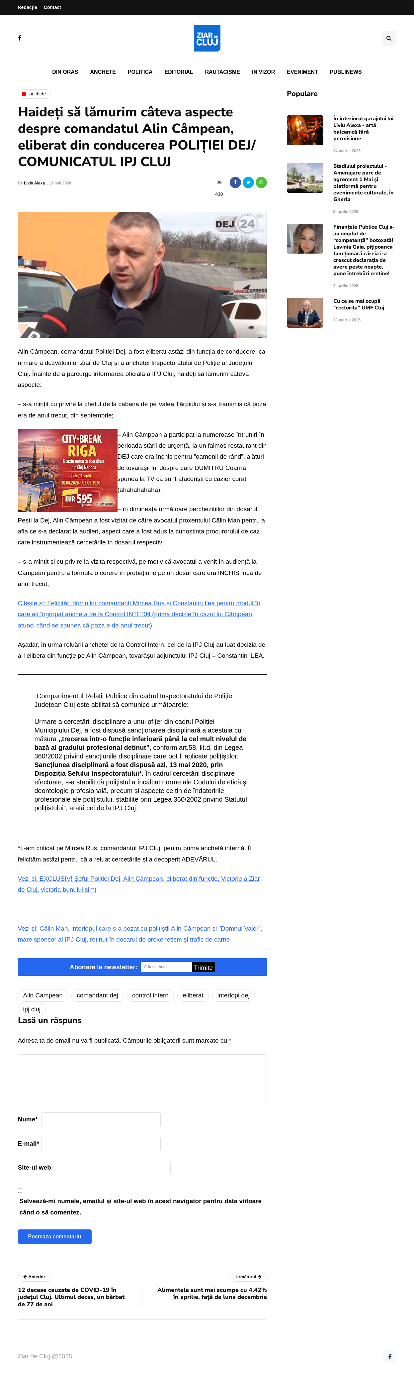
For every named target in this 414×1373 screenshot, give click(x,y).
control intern (150, 995)
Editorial (179, 72)
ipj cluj (32, 1009)
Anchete (103, 72)
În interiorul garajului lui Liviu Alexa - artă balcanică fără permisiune (363, 128)
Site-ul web (34, 1167)
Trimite (203, 967)
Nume (28, 1119)
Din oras (65, 72)
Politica (140, 72)
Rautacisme (222, 72)
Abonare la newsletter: (103, 967)
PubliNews (346, 72)
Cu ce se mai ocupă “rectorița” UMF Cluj (358, 304)
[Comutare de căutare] (389, 38)
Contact (52, 7)
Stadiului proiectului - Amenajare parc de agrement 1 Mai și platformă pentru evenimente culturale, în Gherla (363, 183)
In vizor (263, 72)
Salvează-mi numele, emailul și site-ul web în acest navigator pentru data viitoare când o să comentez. (141, 1206)
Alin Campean (43, 995)
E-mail (28, 1143)
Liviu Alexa (34, 183)
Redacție (27, 7)
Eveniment (302, 72)
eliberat (193, 995)
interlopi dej (233, 995)
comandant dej (97, 995)
